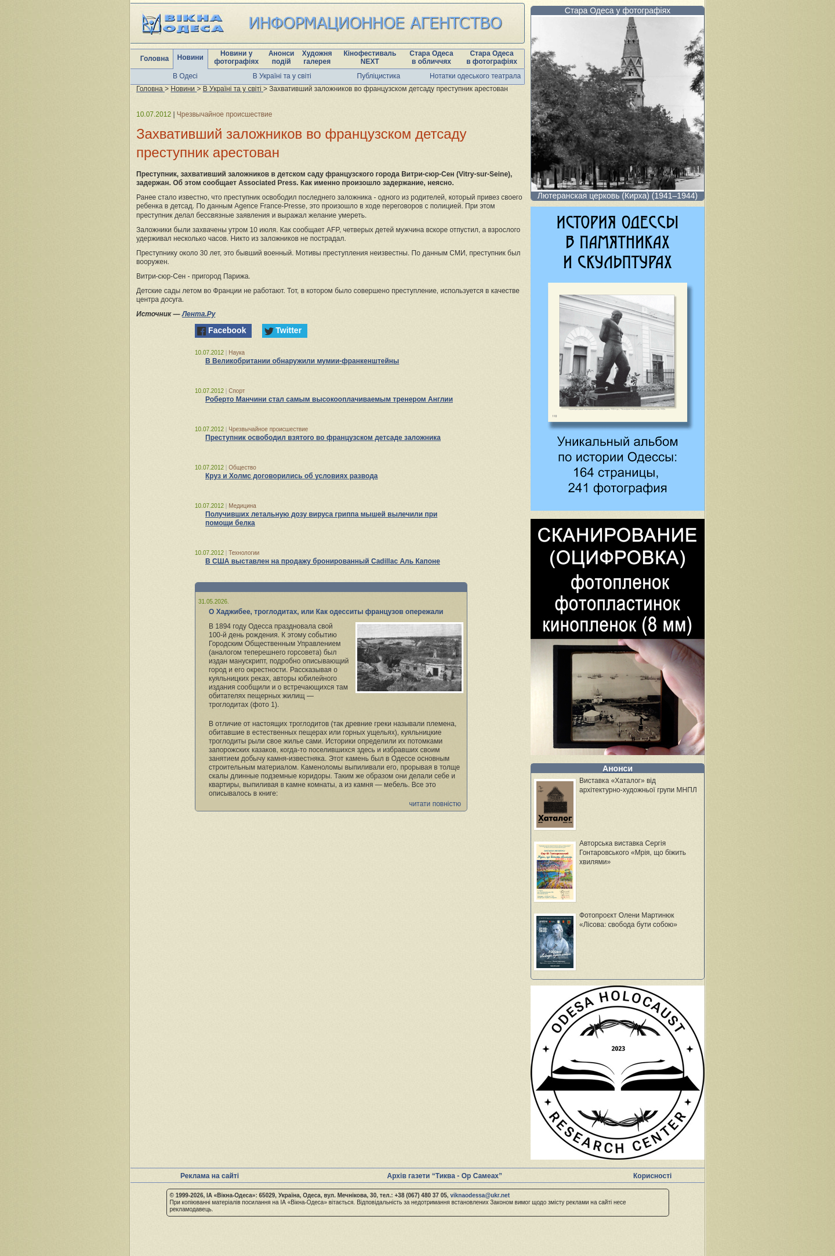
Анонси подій (281, 57)
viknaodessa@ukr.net (480, 1195)
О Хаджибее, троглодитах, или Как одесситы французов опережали (326, 612)
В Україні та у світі (282, 76)
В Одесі (185, 76)
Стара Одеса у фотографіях (618, 10)
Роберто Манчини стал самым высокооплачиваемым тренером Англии (329, 399)
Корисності (652, 1176)
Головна (154, 59)
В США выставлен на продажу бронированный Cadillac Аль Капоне (322, 561)
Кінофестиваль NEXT (369, 57)
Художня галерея (317, 57)
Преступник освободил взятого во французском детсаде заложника (323, 438)
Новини (190, 57)
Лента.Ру (199, 314)
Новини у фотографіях (236, 57)
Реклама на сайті (209, 1176)
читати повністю (435, 804)
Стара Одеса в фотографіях (491, 57)
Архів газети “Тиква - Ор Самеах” (444, 1176)
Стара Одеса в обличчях (431, 57)
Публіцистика (379, 76)
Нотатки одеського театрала (475, 76)
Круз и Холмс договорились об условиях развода (291, 476)
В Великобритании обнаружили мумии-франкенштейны (302, 361)
